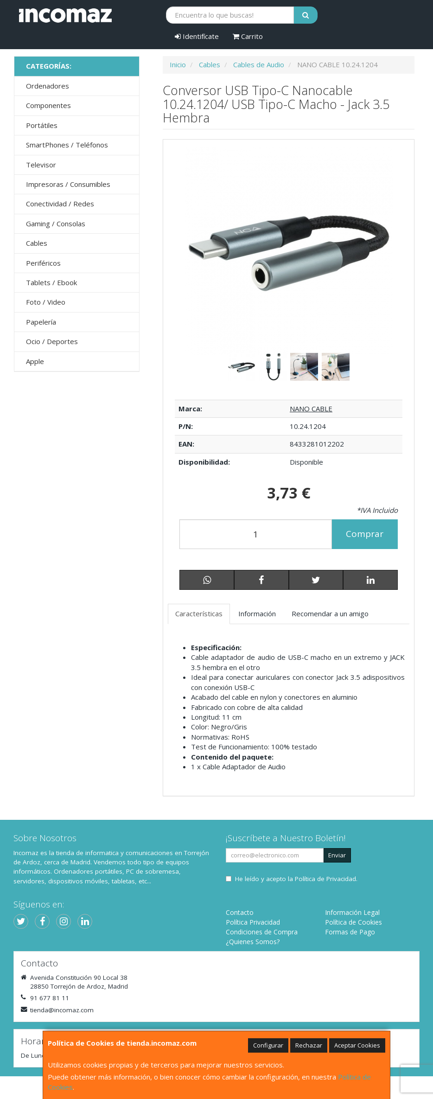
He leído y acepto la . (296, 879)
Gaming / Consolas (55, 223)
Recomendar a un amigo (330, 613)
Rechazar (308, 1045)
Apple (35, 361)
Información (257, 613)
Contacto (240, 912)
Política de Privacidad (325, 879)
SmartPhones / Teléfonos (67, 144)
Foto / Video (45, 302)
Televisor (41, 164)
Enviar (337, 855)
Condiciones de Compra (262, 931)
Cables (36, 243)
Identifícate (197, 36)
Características (199, 613)
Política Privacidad (253, 922)
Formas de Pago (350, 931)
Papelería (41, 321)
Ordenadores (47, 85)
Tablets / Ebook (51, 282)
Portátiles (41, 125)
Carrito (248, 36)
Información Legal (352, 912)
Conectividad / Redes (60, 203)
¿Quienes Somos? (253, 941)
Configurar (268, 1045)
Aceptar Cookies (357, 1045)
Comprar (364, 534)
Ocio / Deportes (52, 341)
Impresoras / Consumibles (68, 184)
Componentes (48, 105)
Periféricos (43, 263)
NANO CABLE (311, 408)
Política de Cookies (353, 922)
